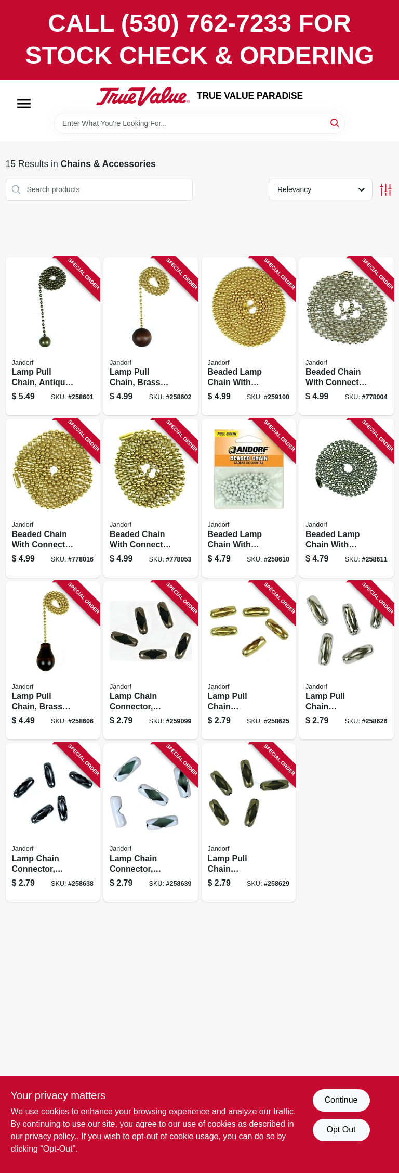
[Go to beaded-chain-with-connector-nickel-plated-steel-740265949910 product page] (346, 336)
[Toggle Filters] (386, 190)
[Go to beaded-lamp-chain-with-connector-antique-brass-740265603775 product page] (346, 498)
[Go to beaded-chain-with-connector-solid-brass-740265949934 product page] (150, 498)
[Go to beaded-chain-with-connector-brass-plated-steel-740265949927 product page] (53, 498)
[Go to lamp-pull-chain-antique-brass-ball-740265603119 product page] (53, 336)
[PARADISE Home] (143, 96)
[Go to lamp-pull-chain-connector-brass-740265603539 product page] (249, 660)
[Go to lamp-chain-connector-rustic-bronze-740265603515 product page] (150, 660)
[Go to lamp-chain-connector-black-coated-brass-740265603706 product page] (53, 822)
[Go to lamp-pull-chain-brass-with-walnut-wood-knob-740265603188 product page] (53, 660)
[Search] (335, 122)
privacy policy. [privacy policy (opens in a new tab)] (50, 1136)
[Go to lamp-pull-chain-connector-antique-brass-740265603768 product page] (249, 822)
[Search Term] (199, 123)
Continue (340, 1099)
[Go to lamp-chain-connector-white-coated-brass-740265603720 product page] (150, 822)
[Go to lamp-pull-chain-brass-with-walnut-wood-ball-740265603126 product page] (150, 336)
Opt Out (340, 1129)
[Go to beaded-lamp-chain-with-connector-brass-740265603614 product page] (249, 336)
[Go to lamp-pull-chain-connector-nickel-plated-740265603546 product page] (346, 660)
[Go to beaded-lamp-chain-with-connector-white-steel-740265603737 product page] (249, 498)
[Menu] (24, 103)
